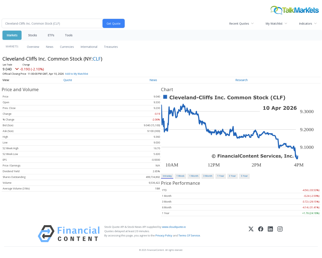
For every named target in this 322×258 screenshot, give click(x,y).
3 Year (232, 175)
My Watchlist (274, 23)
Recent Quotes (239, 23)
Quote (67, 80)
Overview (33, 47)
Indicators (305, 23)
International (88, 47)
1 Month (193, 175)
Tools (68, 35)
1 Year (220, 175)
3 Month (207, 175)
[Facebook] (260, 234)
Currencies (67, 47)
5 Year (244, 175)
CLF (97, 58)
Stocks (32, 35)
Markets (12, 35)
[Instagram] (280, 234)
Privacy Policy (163, 235)
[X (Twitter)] (251, 234)
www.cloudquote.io (174, 227)
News (49, 47)
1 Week (180, 175)
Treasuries (111, 47)
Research (241, 80)
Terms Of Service (189, 235)
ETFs (51, 35)
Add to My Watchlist (82, 74)
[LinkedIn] (270, 234)
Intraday (167, 175)
